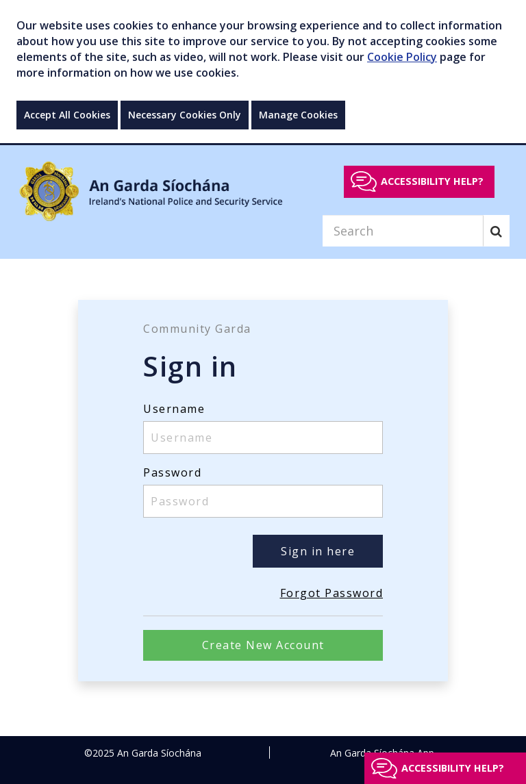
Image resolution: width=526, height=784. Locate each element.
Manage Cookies (298, 114)
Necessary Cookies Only (184, 114)
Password (172, 472)
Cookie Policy (402, 56)
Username (174, 408)
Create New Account (263, 645)
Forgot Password (332, 592)
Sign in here (318, 551)
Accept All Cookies (67, 114)
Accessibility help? (432, 181)
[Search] (403, 230)
